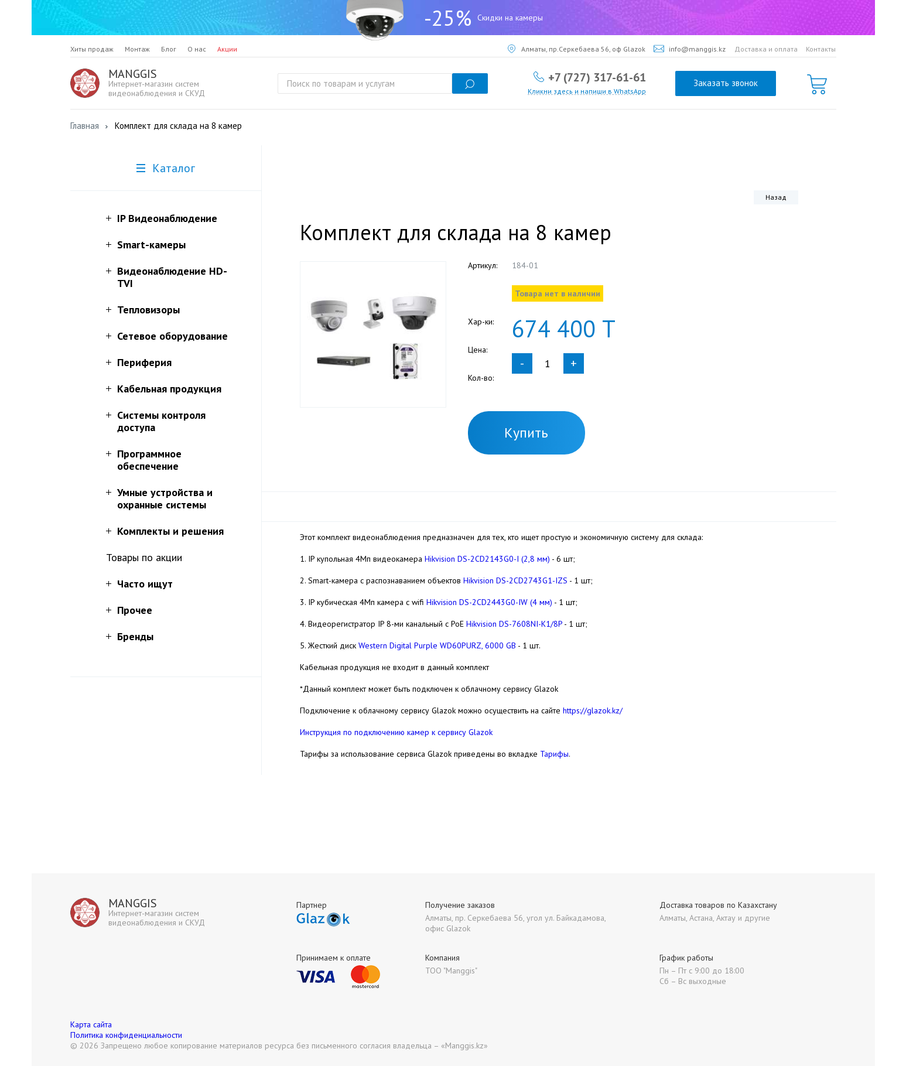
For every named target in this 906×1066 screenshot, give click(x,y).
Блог (168, 49)
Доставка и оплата (766, 49)
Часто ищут (145, 584)
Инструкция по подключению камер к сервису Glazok (396, 732)
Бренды (135, 636)
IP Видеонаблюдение (167, 218)
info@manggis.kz (690, 49)
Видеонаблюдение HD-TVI (172, 277)
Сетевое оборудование (172, 336)
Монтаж (137, 49)
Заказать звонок (725, 82)
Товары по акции (144, 557)
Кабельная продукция (169, 388)
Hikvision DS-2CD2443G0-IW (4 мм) (489, 602)
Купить (526, 432)
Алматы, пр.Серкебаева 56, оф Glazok (576, 49)
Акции (227, 49)
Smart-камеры (151, 244)
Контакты (821, 49)
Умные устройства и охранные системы (165, 498)
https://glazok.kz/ (593, 710)
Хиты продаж (92, 49)
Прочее (134, 610)
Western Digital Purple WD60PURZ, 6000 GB (437, 645)
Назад (776, 197)
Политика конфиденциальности (126, 1035)
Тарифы (554, 754)
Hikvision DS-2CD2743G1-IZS (515, 580)
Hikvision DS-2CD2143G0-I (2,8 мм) (487, 559)
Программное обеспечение (149, 459)
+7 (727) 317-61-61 (597, 77)
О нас (196, 49)
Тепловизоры (148, 309)
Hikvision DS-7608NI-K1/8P (515, 624)
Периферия (144, 362)
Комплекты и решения (170, 531)
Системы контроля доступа (161, 421)
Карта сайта (91, 1024)
